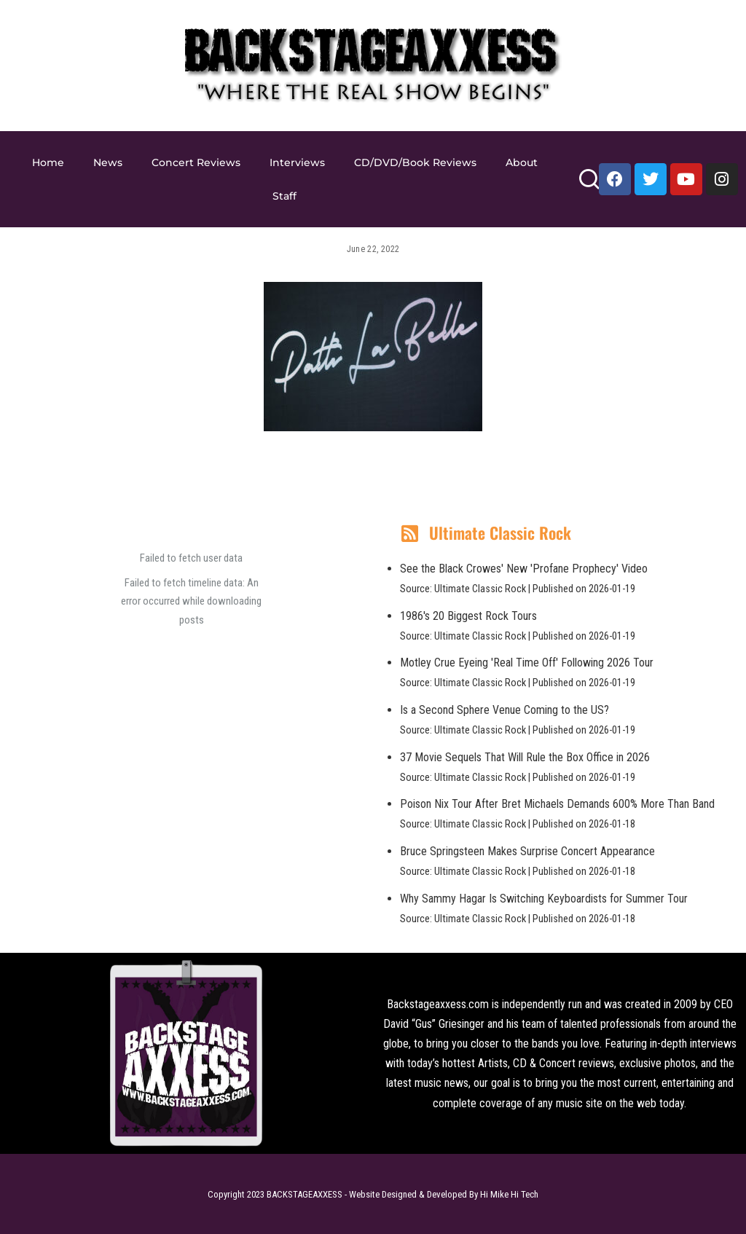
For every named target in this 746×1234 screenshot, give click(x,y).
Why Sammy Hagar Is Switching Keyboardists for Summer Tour (544, 898)
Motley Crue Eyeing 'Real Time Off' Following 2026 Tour (526, 662)
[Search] (589, 185)
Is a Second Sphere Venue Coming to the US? (504, 710)
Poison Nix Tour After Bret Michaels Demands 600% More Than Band (557, 804)
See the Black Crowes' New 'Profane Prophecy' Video (524, 568)
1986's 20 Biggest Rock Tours (468, 616)
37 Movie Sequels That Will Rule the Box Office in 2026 (525, 757)
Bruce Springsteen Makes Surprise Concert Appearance (527, 851)
